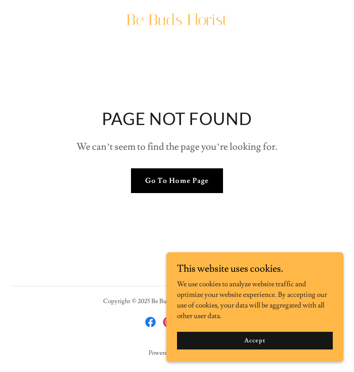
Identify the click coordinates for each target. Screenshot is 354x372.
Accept (254, 358)
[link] (177, 23)
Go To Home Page (176, 180)
